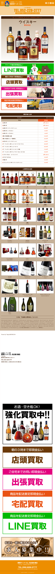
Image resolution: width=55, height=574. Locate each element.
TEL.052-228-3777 (6, 360)
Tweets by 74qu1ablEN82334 (8, 334)
